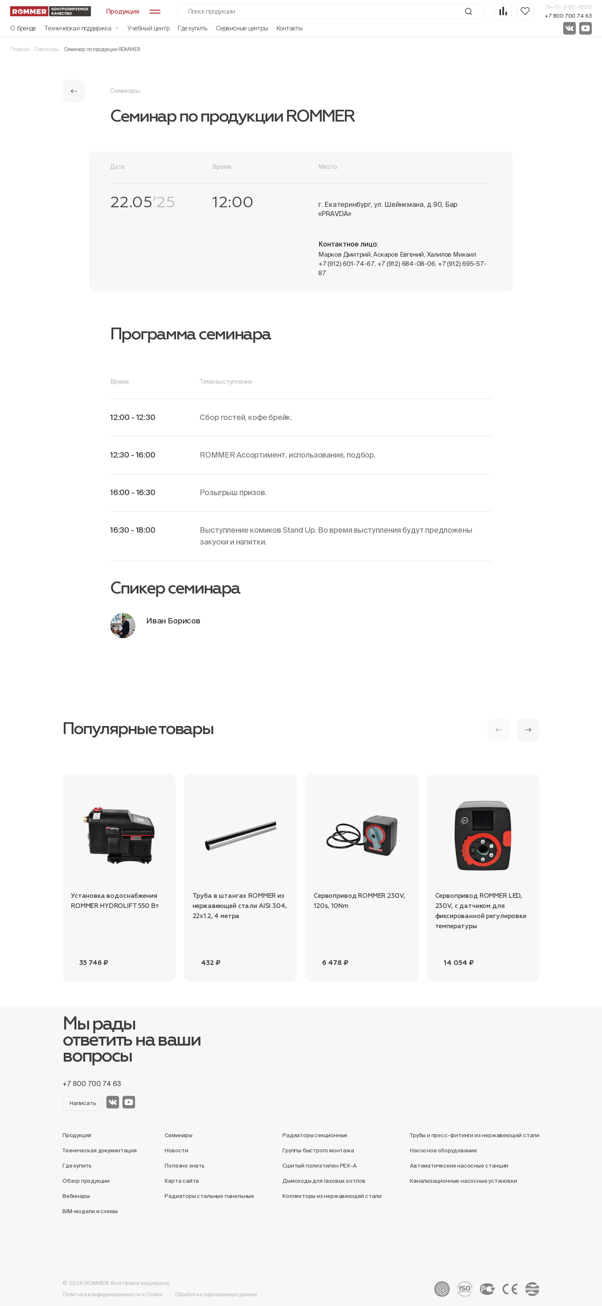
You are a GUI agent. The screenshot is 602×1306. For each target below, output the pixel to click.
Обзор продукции (86, 1181)
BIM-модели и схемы (90, 1211)
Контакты (290, 28)
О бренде (23, 28)
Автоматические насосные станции (459, 1165)
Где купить (192, 28)
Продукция (76, 1135)
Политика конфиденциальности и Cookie (112, 1294)
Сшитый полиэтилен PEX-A (319, 1165)
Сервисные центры (242, 28)
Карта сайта (182, 1181)
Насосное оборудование (443, 1150)
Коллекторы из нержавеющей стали (332, 1196)
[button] (528, 729)
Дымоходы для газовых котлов (324, 1181)
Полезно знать (184, 1165)
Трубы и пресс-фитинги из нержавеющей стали (475, 1135)
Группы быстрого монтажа (318, 1150)
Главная (20, 49)
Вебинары (75, 1196)
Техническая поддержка (81, 28)
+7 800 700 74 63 (568, 16)
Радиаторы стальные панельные (209, 1196)
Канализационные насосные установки (463, 1181)
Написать (83, 1103)
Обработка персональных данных (216, 1294)
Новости (176, 1150)
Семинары (47, 49)
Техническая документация (99, 1150)
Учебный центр (148, 28)
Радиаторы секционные (314, 1135)
